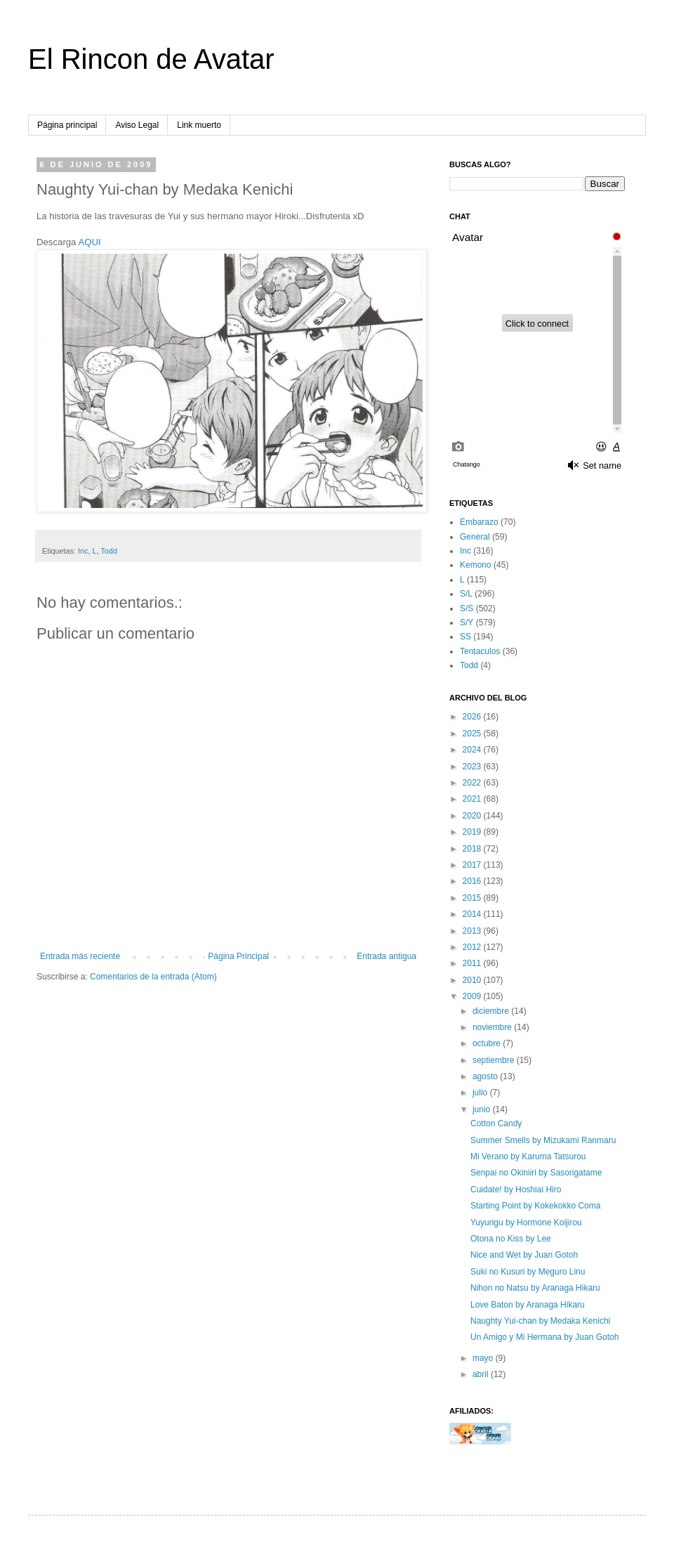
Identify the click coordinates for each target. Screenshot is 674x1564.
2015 (473, 898)
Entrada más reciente (80, 956)
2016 (473, 881)
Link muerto (199, 125)
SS (465, 636)
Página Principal (238, 956)
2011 (473, 963)
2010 (473, 980)
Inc (83, 551)
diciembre (492, 1011)
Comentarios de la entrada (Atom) (153, 977)
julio (481, 1092)
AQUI (89, 242)
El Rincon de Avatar (151, 59)
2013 (473, 931)
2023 (473, 766)
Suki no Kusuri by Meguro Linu (527, 1272)
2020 (473, 816)
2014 (473, 914)
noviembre (493, 1027)
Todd (108, 551)
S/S (466, 608)
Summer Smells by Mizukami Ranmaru (543, 1140)
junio (483, 1109)
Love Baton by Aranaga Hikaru (527, 1305)
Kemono (475, 565)
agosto (486, 1076)
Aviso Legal (137, 125)
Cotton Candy (496, 1123)
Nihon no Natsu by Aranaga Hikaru (535, 1288)
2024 (473, 750)
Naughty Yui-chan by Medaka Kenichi (540, 1321)
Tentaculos (480, 651)
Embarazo (479, 522)
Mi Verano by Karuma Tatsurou (528, 1156)
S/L (466, 594)
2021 (473, 799)
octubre (488, 1043)
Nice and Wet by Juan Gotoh (524, 1255)
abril (482, 1374)
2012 (473, 947)
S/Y (466, 622)
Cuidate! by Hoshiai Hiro (515, 1189)
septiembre (495, 1060)
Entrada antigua (386, 956)
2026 (473, 717)
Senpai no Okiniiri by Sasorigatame (536, 1173)
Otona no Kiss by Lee (510, 1239)
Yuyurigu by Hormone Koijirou (526, 1222)
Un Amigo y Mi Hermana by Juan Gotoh (544, 1337)
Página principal (67, 125)
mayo (484, 1358)
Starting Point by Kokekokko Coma (535, 1206)
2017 (473, 865)
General (475, 537)
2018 (473, 849)
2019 (473, 832)
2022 (473, 783)
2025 (473, 733)
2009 (473, 996)
